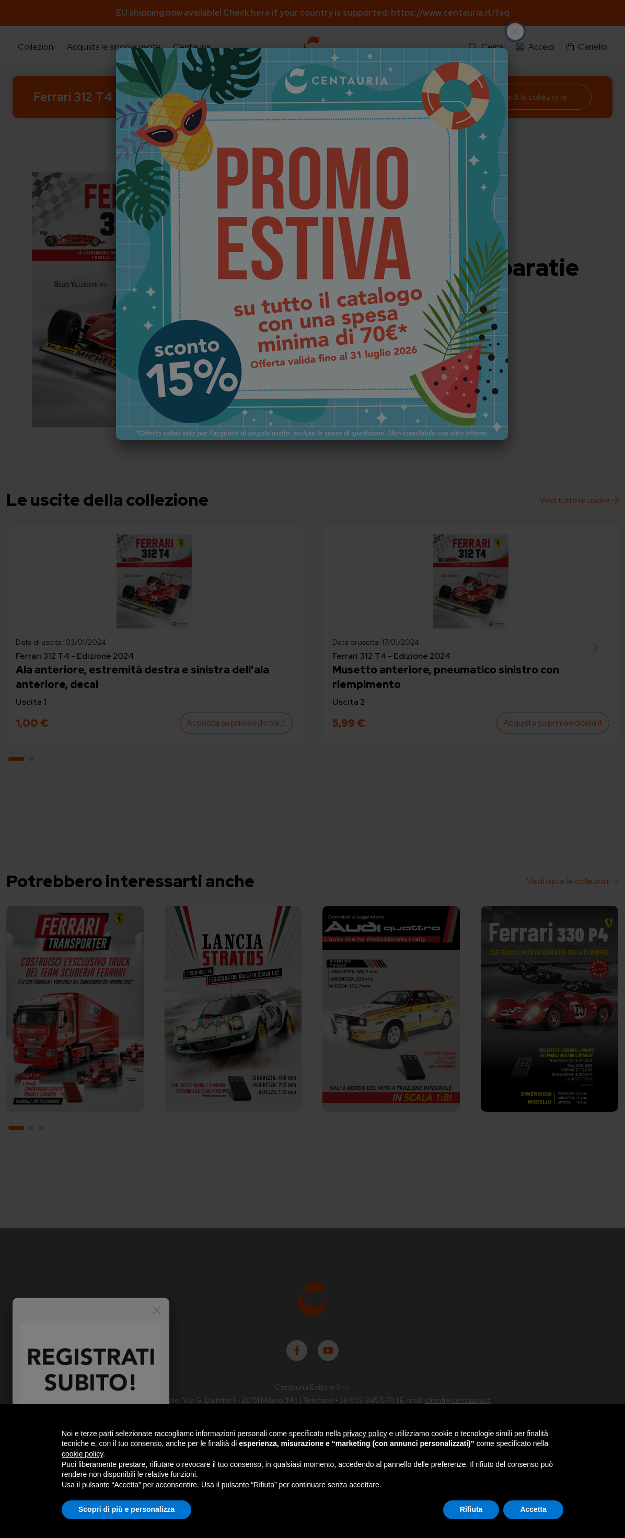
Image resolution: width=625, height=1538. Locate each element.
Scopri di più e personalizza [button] (126, 1509)
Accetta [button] (533, 1509)
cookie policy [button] (82, 1454)
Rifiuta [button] (471, 1509)
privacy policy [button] (365, 1433)
